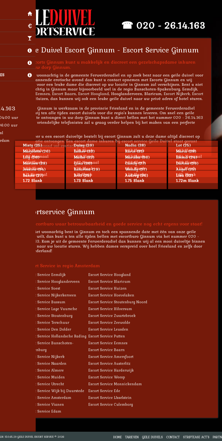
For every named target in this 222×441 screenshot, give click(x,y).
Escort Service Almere (49, 370)
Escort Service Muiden (49, 377)
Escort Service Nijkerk (49, 356)
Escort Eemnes (40, 93)
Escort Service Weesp (110, 377)
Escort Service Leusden (112, 329)
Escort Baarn (68, 93)
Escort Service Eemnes (112, 343)
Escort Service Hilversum (114, 308)
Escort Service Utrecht (49, 384)
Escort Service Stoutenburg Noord (121, 302)
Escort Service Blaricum (113, 281)
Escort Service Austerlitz (113, 363)
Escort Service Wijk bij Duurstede (59, 390)
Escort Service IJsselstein (114, 397)
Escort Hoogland (97, 93)
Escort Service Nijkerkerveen (55, 295)
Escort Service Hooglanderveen (57, 281)
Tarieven (132, 437)
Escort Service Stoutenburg (53, 315)
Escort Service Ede (108, 390)
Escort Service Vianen (49, 404)
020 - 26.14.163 (174, 25)
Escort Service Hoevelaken (115, 295)
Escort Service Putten (110, 336)
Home (117, 437)
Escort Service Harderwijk (115, 370)
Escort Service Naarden (50, 363)
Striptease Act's (196, 437)
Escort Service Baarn (110, 349)
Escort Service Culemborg (114, 404)
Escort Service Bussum (49, 302)
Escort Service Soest (47, 288)
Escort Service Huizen (111, 288)
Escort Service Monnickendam (119, 384)
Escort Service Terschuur (51, 322)
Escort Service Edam (47, 411)
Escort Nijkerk (181, 93)
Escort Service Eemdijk (50, 274)
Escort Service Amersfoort (115, 356)
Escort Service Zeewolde (113, 322)
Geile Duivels (152, 437)
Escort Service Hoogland (113, 274)
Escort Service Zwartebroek (116, 315)
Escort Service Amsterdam (52, 397)
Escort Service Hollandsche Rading (60, 336)
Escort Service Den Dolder (52, 329)
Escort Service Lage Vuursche (55, 308)
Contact (173, 437)
